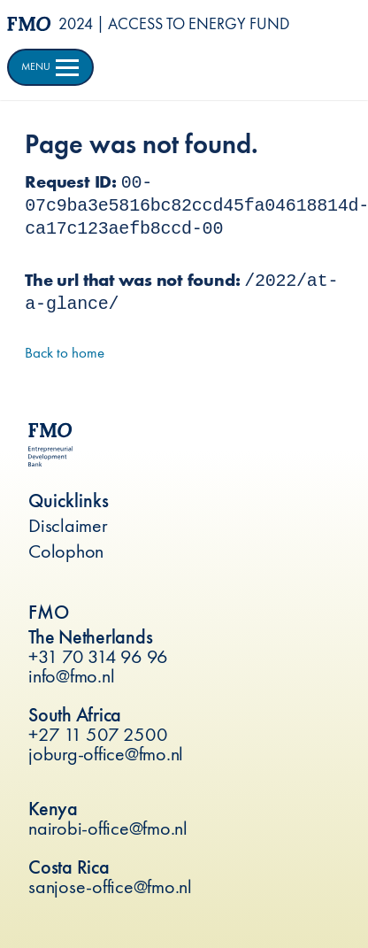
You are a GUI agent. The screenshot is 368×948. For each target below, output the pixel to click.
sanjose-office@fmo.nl (110, 886)
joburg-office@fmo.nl (105, 754)
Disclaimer (68, 525)
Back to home (64, 352)
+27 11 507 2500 (97, 734)
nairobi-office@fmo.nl (108, 828)
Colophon (66, 551)
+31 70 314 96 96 (98, 656)
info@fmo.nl (71, 676)
